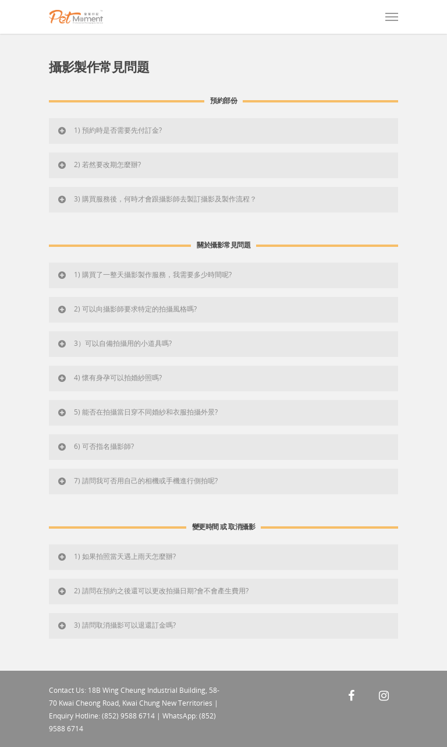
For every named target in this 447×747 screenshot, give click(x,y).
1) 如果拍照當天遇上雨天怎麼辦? (116, 556)
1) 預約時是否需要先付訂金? (109, 130)
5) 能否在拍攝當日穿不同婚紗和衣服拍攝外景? (137, 412)
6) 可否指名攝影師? (95, 446)
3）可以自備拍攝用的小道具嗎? (114, 343)
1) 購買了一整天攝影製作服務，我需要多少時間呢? (144, 274)
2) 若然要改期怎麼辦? (98, 164)
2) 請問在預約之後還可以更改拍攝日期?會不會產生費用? (152, 591)
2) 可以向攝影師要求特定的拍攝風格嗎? (126, 309)
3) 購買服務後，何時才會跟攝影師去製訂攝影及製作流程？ (156, 199)
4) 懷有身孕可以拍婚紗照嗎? (109, 378)
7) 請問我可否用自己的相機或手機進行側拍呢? (137, 481)
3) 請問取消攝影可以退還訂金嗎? (116, 625)
